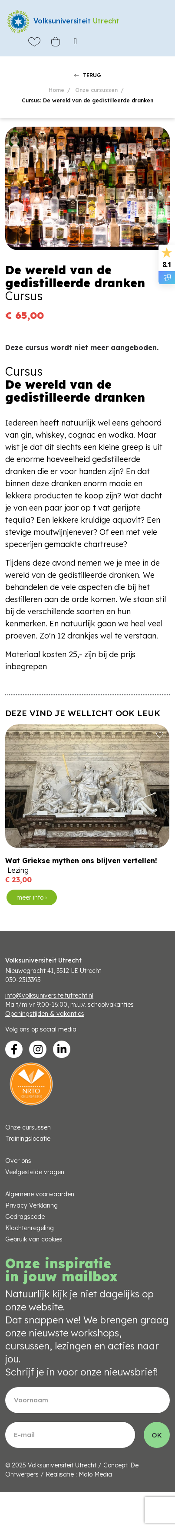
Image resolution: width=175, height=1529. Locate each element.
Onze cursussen (96, 90)
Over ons (18, 1161)
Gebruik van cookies (34, 1239)
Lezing (18, 870)
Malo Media (95, 1474)
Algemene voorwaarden (39, 1194)
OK (157, 1435)
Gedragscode (25, 1217)
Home (56, 90)
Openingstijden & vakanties (44, 1014)
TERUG (87, 75)
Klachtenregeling (29, 1228)
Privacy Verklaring (31, 1205)
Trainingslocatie (27, 1139)
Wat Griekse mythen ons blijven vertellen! (81, 860)
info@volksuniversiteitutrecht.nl (49, 995)
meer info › (32, 897)
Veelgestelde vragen (34, 1172)
